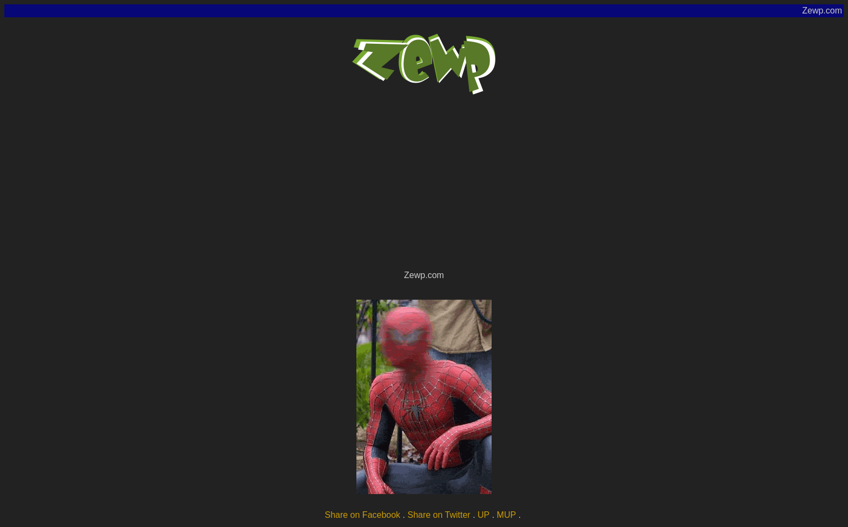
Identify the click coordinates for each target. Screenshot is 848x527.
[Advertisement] (424, 186)
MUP (506, 514)
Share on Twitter (438, 514)
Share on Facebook (362, 514)
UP (483, 514)
